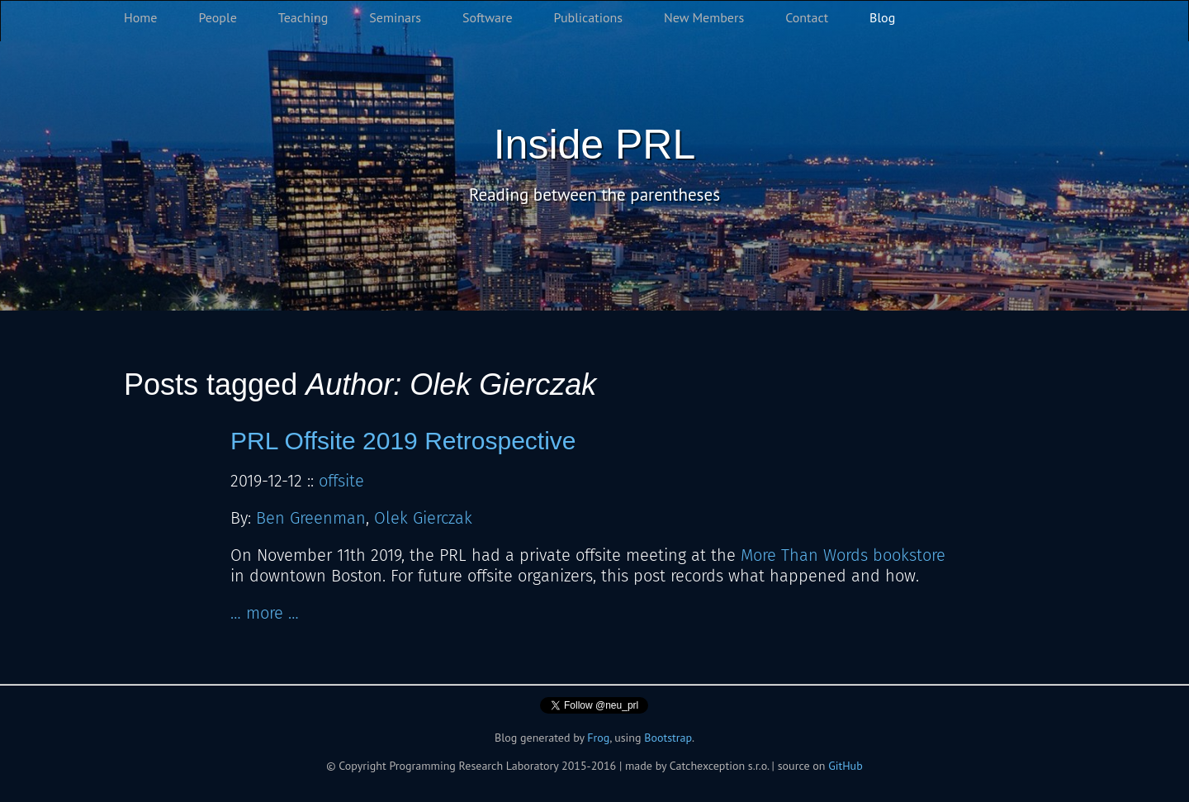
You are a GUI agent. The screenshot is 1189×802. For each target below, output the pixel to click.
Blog (882, 17)
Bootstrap (668, 737)
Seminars (395, 17)
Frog (598, 737)
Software (487, 17)
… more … (264, 613)
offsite (341, 481)
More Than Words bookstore (843, 555)
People (217, 17)
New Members (704, 17)
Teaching (303, 17)
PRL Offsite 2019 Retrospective (403, 440)
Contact (806, 17)
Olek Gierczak (423, 518)
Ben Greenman (311, 518)
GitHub (845, 765)
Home (140, 17)
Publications (588, 17)
